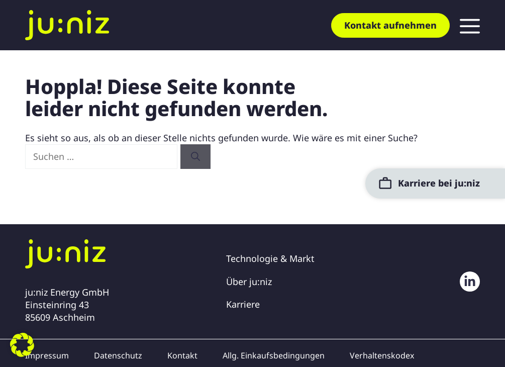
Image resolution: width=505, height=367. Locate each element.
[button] (22, 345)
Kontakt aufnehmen (390, 25)
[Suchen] (195, 156)
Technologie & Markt (270, 258)
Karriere (243, 304)
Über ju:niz (249, 282)
